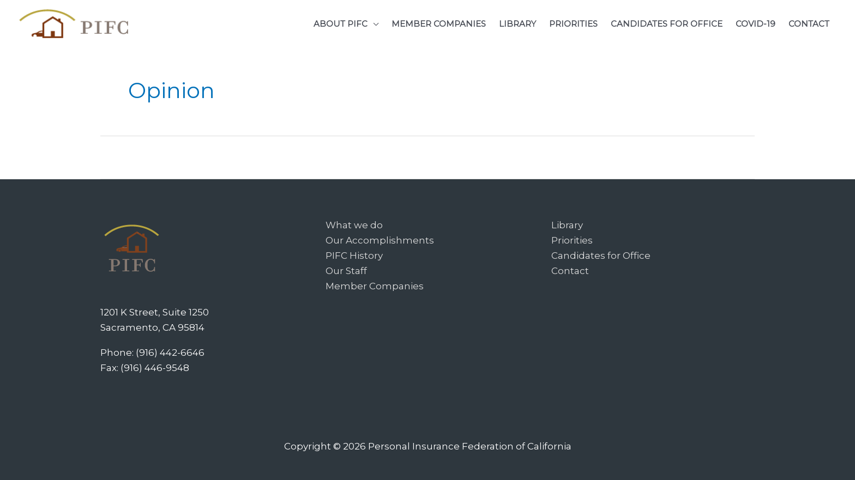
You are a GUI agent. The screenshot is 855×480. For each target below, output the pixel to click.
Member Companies (375, 286)
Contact (570, 270)
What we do (354, 225)
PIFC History (354, 255)
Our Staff (346, 270)
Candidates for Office (601, 255)
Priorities (572, 240)
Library (567, 225)
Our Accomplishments (380, 240)
